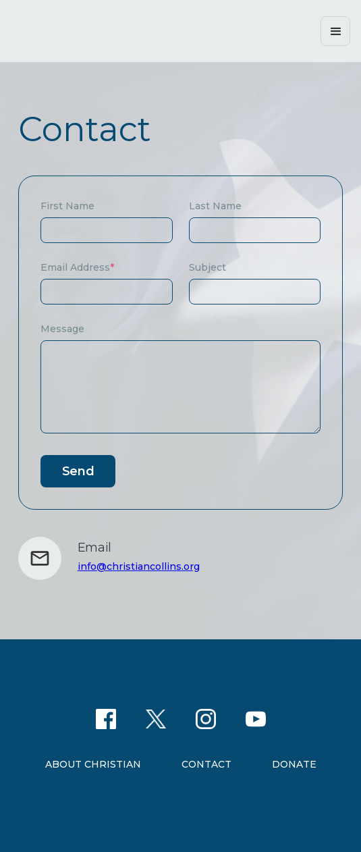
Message (62, 329)
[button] (335, 31)
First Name (67, 206)
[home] (119, 31)
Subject (207, 267)
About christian (93, 764)
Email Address (77, 267)
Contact (206, 764)
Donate (294, 764)
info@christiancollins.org (139, 566)
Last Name (215, 206)
